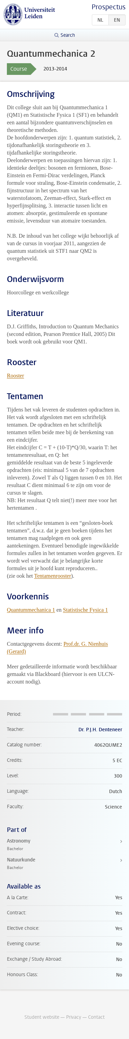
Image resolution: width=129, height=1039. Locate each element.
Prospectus (109, 7)
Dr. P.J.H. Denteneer (100, 729)
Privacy (73, 1017)
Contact (96, 1017)
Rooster (15, 376)
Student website (41, 1017)
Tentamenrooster (52, 576)
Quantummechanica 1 (31, 610)
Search (68, 35)
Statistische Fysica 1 (85, 610)
